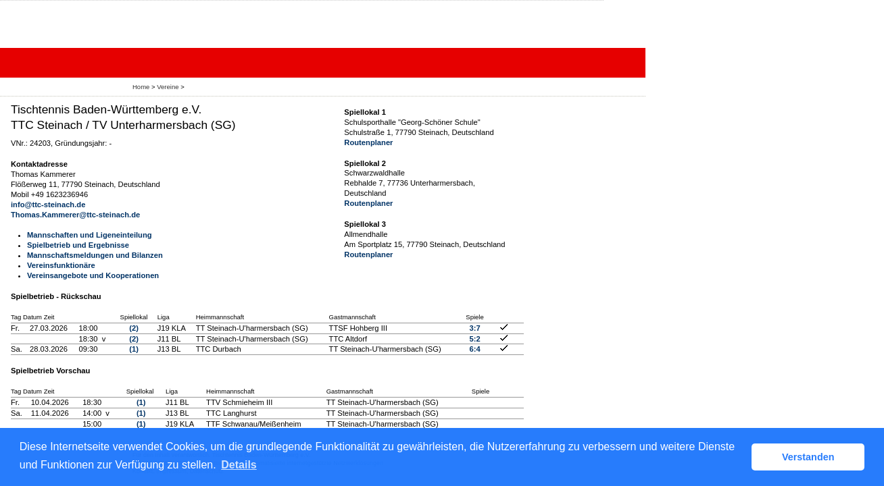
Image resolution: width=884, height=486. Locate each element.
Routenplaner (368, 142)
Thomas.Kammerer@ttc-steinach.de (75, 215)
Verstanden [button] (808, 457)
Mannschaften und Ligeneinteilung (89, 235)
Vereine (167, 86)
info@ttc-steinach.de (48, 204)
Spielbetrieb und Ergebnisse (78, 245)
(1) (134, 349)
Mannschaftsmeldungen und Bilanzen (95, 255)
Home (140, 86)
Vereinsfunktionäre (61, 265)
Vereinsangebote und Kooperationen (93, 275)
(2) (134, 328)
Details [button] (238, 464)
